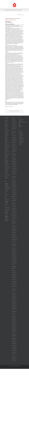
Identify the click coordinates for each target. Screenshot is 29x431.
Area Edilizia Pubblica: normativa (7, 186)
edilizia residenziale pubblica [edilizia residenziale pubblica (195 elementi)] (7, 143)
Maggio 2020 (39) (14, 253)
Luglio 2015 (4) (14, 358)
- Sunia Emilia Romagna (21, 141)
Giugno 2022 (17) (14, 206)
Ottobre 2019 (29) (14, 266)
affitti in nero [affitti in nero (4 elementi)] (6, 121)
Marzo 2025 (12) (14, 144)
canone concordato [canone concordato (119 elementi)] (7, 130)
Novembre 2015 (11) (14, 354)
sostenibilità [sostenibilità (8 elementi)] (6, 171)
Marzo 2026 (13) (14, 121)
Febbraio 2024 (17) (14, 168)
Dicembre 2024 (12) (14, 149)
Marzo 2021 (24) (14, 234)
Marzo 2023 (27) (14, 189)
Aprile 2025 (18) (14, 142)
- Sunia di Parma (20, 142)
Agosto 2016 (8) (14, 338)
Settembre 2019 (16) (14, 268)
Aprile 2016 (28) (14, 345)
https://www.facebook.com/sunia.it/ (23, 122)
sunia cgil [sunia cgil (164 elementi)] (6, 174)
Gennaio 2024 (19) (14, 170)
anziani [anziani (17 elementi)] (6, 126)
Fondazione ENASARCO (6, 202)
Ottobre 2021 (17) (14, 221)
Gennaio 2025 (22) (14, 147)
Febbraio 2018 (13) (14, 303)
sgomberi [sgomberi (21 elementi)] (8, 167)
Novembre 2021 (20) (14, 219)
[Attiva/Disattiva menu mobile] (27, 5)
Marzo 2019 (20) (14, 279)
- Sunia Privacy (20, 131)
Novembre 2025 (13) (14, 129)
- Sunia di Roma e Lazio (21, 138)
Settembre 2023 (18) (14, 178)
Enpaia (6, 196)
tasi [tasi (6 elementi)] (5, 175)
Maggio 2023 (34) (14, 185)
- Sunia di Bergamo (21, 135)
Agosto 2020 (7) (14, 248)
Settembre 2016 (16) (14, 336)
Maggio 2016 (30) (14, 343)
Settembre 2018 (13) (14, 291)
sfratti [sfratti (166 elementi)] (5, 167)
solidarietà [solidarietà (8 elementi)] (6, 170)
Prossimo (22, 14)
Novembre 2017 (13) (14, 309)
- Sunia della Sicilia (21, 134)
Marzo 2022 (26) (14, 211)
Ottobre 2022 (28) (14, 198)
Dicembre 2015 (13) (14, 352)
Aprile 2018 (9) (14, 300)
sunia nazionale (20, 126)
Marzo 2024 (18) (14, 166)
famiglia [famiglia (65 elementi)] (6, 147)
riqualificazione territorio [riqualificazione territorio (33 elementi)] (6, 166)
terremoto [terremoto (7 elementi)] (8, 175)
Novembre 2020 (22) (14, 241)
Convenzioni (6, 194)
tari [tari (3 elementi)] (8, 174)
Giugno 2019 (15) (14, 274)
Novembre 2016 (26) (14, 332)
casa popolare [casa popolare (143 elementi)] (6, 133)
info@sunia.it (19, 0)
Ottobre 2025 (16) (14, 131)
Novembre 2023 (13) (14, 174)
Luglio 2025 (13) (14, 137)
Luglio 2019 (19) (14, 272)
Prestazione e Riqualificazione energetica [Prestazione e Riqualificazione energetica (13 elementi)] (6, 161)
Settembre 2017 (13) (14, 313)
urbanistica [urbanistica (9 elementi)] (6, 178)
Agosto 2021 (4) (14, 225)
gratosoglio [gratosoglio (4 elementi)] (6, 150)
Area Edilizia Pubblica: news (7, 184)
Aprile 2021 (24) (14, 232)
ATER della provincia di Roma (7, 189)
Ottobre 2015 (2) (14, 356)
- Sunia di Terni (20, 144)
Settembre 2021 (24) (14, 223)
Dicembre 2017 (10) (14, 307)
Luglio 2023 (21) (14, 182)
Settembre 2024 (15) (14, 156)
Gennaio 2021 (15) (14, 237)
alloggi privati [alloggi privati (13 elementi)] (6, 125)
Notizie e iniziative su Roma (7, 210)
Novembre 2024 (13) (14, 151)
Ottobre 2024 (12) (14, 153)
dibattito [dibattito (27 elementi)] (6, 137)
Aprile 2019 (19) (14, 277)
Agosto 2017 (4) (14, 315)
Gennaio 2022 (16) (14, 215)
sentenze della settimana (10, 106)
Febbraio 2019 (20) (14, 281)
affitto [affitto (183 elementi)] (5, 122)
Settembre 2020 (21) (14, 246)
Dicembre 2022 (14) (14, 194)
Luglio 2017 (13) (14, 317)
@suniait (20, 124)
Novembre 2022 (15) (14, 196)
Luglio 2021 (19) (14, 227)
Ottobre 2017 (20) (14, 311)
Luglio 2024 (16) (14, 159)
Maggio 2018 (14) (14, 298)
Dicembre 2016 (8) (14, 329)
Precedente (19, 14)
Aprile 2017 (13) (14, 322)
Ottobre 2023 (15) (14, 176)
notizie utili (6, 214)
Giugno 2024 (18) (14, 161)
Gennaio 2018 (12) (14, 305)
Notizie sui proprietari (6, 212)
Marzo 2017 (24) (14, 324)
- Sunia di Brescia (21, 137)
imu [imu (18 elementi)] (8, 151)
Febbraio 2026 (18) (14, 123)
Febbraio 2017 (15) (14, 326)
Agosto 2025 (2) (14, 135)
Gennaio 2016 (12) (14, 350)
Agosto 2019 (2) (14, 270)
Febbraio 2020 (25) (14, 258)
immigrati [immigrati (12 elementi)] (6, 151)
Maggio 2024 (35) (14, 163)
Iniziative (6, 204)
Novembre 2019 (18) (14, 264)
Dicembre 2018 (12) (14, 284)
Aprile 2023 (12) (14, 187)
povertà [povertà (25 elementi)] (6, 159)
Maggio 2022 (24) (14, 208)
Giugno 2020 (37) (14, 251)
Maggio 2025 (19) (14, 140)
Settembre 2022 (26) (14, 201)
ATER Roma (6, 191)
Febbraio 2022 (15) (14, 213)
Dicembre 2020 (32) (14, 239)
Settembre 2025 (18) (14, 133)
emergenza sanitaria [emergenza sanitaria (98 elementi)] (7, 146)
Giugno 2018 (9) (14, 296)
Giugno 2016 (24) (14, 341)
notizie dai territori (7, 207)
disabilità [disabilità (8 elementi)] (6, 138)
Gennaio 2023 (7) (14, 192)
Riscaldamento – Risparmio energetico (7, 217)
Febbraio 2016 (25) (14, 348)
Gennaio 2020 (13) (14, 260)
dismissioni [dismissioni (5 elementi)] (6, 141)
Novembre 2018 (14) (14, 287)
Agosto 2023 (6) (14, 180)
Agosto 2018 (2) (14, 293)
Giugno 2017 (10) (14, 319)
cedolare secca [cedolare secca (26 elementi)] (6, 134)
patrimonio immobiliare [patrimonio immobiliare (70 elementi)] (6, 156)
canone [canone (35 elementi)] (6, 129)
